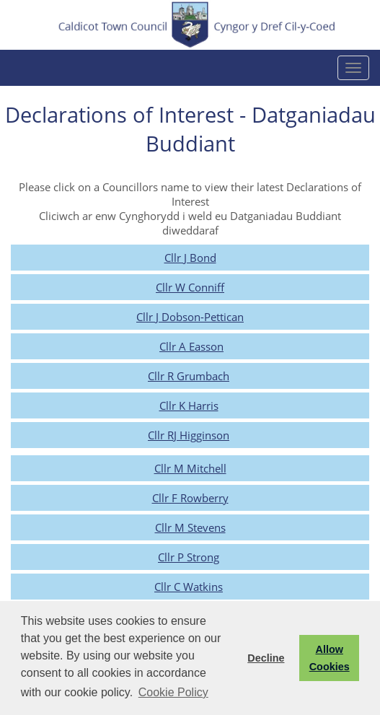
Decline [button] (265, 658)
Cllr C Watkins (188, 586)
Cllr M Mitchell (190, 468)
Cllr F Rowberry (190, 498)
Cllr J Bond (190, 257)
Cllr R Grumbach (188, 376)
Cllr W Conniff (190, 287)
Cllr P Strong (188, 557)
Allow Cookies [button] (329, 658)
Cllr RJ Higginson (188, 435)
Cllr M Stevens (190, 527)
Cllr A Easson (191, 346)
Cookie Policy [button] (173, 692)
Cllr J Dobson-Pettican (190, 317)
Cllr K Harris (188, 405)
